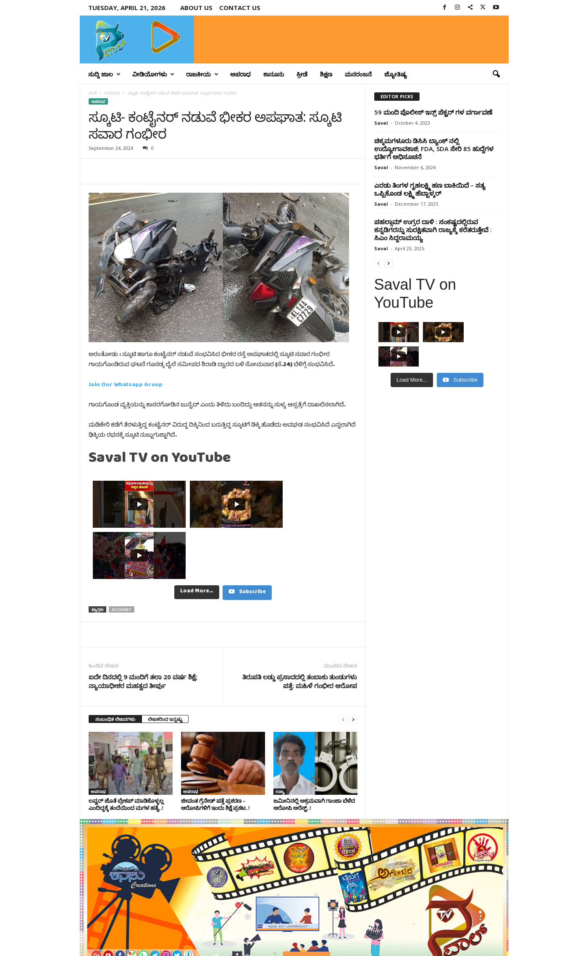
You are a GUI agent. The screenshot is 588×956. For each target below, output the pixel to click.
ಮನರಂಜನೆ (358, 74)
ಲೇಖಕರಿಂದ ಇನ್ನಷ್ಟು (165, 668)
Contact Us (489, 936)
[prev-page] (343, 668)
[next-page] (353, 668)
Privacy (459, 936)
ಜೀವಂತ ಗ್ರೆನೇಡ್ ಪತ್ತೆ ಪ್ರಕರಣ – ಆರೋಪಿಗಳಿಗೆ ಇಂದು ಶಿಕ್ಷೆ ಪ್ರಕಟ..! (215, 753)
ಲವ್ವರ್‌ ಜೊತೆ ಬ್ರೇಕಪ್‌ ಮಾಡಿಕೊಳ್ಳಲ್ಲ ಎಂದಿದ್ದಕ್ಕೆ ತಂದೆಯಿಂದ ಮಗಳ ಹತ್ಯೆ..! (126, 753)
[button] (496, 74)
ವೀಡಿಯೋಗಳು (153, 74)
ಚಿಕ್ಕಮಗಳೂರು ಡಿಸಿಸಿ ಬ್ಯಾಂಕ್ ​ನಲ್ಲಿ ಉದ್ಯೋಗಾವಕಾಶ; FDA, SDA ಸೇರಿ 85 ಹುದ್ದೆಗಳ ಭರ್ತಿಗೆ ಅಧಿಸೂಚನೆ (434, 148)
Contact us (239, 7)
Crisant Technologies (175, 946)
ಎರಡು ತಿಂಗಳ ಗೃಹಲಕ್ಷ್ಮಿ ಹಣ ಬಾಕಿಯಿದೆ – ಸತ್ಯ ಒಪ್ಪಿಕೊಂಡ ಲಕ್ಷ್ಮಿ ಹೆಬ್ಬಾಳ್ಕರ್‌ (430, 189)
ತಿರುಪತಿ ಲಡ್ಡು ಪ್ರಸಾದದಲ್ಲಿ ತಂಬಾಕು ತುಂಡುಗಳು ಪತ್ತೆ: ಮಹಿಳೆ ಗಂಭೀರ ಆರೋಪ (299, 630)
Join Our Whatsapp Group (126, 386)
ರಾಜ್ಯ (280, 740)
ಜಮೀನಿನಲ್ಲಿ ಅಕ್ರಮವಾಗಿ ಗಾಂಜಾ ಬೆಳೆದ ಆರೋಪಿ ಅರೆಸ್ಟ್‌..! (314, 753)
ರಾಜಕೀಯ (202, 74)
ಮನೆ (93, 93)
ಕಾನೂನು (273, 74)
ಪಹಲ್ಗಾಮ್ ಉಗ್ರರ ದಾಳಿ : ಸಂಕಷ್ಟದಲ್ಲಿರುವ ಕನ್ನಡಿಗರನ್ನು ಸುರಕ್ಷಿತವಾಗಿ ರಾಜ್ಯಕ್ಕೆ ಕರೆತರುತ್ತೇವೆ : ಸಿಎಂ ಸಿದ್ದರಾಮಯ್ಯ (433, 229)
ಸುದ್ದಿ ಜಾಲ (104, 74)
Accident (121, 558)
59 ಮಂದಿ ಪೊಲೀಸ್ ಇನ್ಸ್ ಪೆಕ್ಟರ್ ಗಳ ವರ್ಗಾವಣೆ (433, 112)
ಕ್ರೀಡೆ (302, 74)
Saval (381, 123)
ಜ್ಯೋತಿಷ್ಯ (395, 74)
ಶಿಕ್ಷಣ (326, 74)
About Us (196, 7)
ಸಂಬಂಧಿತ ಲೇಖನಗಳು (115, 668)
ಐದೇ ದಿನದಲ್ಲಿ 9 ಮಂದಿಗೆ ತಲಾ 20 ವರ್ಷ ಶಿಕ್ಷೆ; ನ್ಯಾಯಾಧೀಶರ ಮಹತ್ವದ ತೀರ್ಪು (143, 630)
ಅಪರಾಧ (240, 74)
